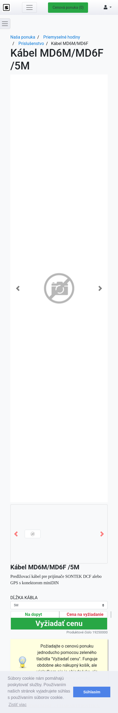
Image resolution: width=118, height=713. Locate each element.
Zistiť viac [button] (17, 704)
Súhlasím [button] (91, 692)
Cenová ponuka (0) (68, 7)
